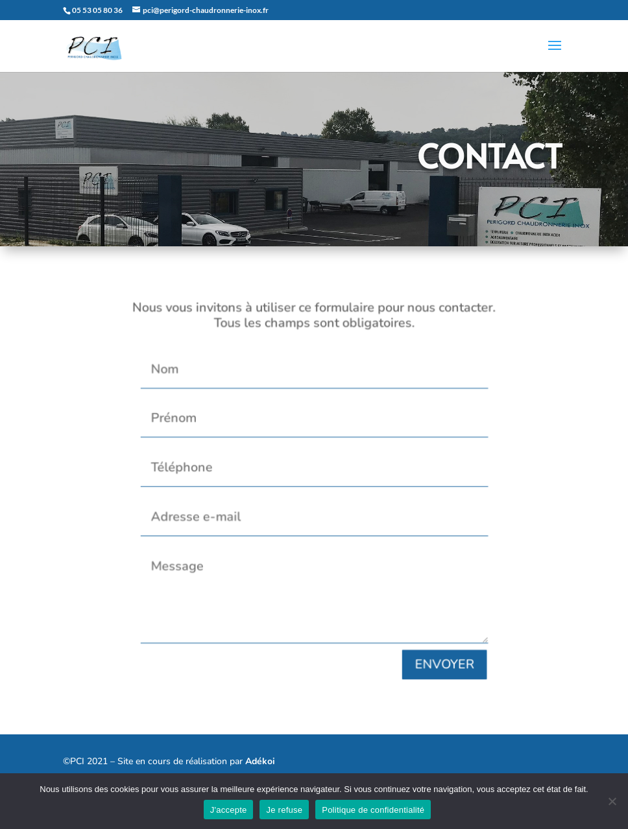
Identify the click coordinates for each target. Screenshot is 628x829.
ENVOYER (434, 651)
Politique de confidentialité (373, 810)
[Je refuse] (611, 801)
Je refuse (284, 810)
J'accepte (228, 810)
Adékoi (260, 761)
